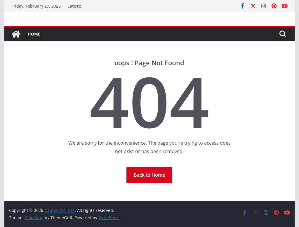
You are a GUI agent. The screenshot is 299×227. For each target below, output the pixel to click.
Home (34, 34)
